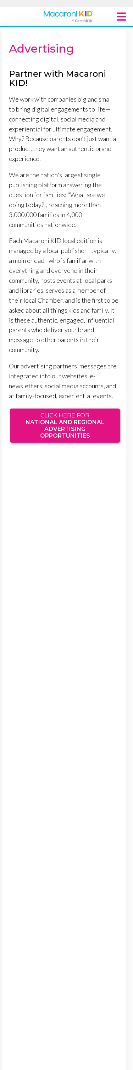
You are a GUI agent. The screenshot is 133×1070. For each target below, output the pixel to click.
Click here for (65, 425)
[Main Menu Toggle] (121, 16)
